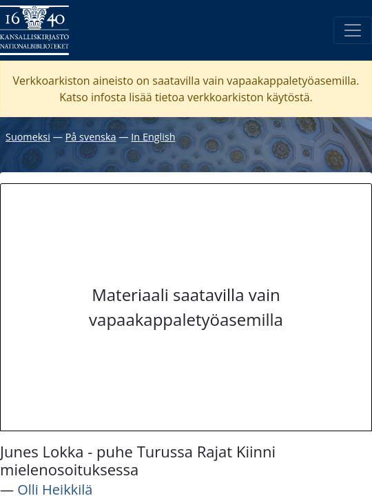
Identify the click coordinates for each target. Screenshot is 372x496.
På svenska (90, 136)
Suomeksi (28, 136)
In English (153, 136)
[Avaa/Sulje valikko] (352, 30)
